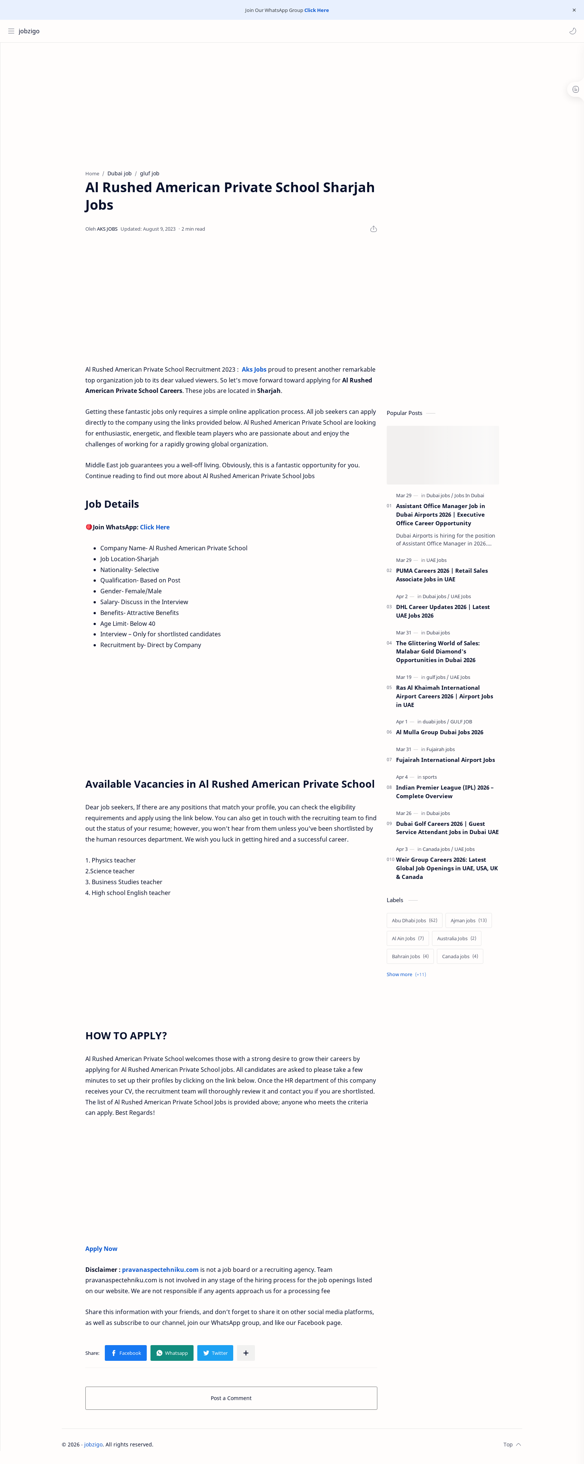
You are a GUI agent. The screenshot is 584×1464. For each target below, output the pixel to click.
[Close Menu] (572, 10)
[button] (571, 31)
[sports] (444, 780)
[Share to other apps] (260, 1357)
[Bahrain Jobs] (424, 960)
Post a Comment (245, 1401)
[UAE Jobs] (450, 563)
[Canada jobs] (452, 852)
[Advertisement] (292, 106)
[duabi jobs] (450, 725)
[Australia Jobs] (470, 942)
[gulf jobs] (451, 680)
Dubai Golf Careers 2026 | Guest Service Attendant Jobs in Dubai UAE (461, 832)
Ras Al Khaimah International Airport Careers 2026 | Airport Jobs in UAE (458, 700)
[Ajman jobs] (482, 924)
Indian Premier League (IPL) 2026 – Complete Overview (459, 795)
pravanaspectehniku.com (174, 1273)
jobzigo (31, 31)
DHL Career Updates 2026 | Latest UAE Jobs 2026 (457, 615)
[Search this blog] (155, 31)
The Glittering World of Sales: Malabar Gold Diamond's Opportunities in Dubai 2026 (452, 655)
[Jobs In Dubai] (483, 499)
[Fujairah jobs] (454, 753)
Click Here (316, 10)
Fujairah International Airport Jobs (459, 763)
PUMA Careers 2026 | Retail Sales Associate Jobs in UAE (456, 578)
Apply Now (115, 1252)
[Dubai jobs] (453, 499)
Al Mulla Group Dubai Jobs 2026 (453, 735)
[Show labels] (422, 978)
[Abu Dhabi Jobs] (428, 924)
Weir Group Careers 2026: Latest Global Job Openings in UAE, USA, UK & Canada (461, 871)
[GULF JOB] (475, 725)
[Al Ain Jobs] (422, 942)
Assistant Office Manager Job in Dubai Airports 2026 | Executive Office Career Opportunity (454, 518)
